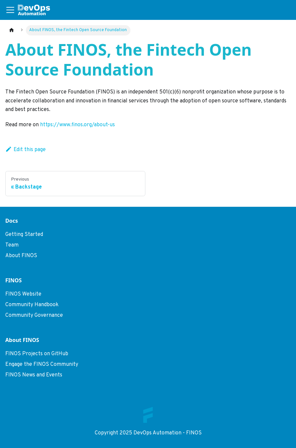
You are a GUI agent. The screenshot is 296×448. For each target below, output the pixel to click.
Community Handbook (32, 305)
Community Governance (34, 315)
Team (12, 245)
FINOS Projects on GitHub (36, 354)
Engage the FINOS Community (41, 364)
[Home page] (11, 30)
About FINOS (21, 255)
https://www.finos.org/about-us (77, 125)
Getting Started (24, 234)
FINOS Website (23, 294)
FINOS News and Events (33, 375)
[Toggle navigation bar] (10, 10)
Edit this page (25, 149)
